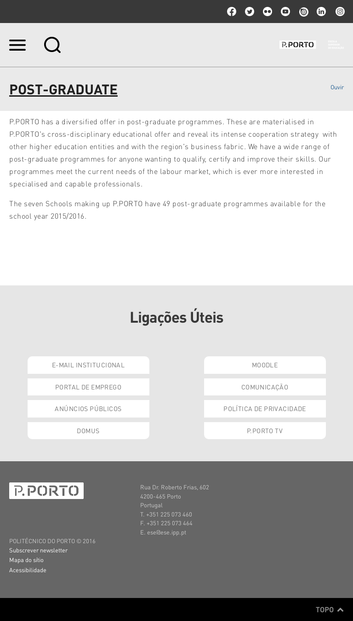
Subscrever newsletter (38, 550)
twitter (249, 11)
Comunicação (265, 387)
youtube (285, 11)
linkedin (321, 11)
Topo (330, 609)
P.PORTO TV (265, 430)
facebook (231, 11)
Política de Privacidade (264, 408)
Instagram (339, 11)
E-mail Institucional (88, 364)
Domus (88, 430)
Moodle (265, 364)
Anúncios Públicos (88, 408)
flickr (267, 11)
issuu (303, 11)
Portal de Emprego (88, 387)
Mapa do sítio (26, 559)
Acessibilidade (27, 570)
